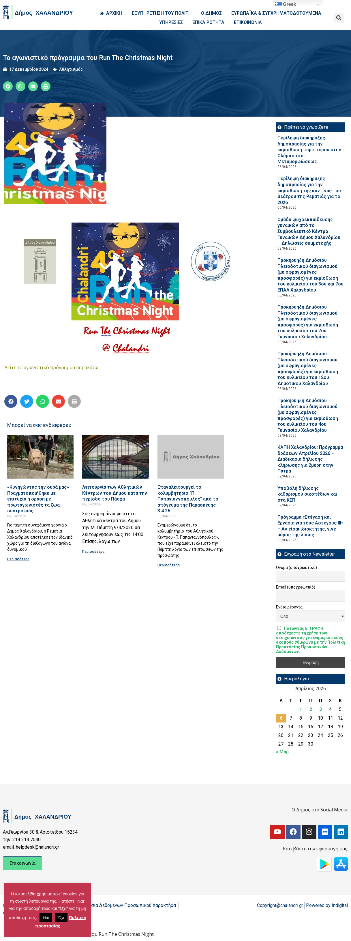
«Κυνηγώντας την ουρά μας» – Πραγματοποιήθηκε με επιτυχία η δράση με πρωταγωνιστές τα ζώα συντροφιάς (40, 499)
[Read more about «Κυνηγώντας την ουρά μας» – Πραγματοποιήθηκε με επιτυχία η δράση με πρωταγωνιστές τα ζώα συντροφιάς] (40, 457)
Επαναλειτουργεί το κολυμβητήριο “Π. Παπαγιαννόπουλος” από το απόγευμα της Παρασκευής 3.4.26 (187, 499)
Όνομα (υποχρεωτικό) (296, 567)
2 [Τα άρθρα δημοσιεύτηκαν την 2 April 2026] (310, 709)
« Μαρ (282, 752)
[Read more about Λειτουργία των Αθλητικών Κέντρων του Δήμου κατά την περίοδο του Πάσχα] (115, 457)
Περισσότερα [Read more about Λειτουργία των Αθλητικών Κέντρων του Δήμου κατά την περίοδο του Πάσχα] (93, 552)
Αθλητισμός (71, 69)
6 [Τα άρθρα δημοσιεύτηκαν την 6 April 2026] (281, 718)
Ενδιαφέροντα (289, 607)
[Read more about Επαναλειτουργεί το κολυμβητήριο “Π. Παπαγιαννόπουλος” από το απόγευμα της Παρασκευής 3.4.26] (190, 457)
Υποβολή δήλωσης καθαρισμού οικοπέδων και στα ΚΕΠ (307, 494)
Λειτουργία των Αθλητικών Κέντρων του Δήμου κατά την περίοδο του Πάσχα (114, 493)
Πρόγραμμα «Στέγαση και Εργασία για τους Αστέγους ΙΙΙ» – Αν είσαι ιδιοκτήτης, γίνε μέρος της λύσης (310, 526)
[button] (339, 18)
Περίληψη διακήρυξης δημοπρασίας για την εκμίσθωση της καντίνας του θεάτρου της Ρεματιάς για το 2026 (309, 190)
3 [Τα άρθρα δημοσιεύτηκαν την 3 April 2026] (320, 709)
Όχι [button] (61, 918)
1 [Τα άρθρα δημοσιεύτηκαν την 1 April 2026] (300, 709)
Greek (285, 4)
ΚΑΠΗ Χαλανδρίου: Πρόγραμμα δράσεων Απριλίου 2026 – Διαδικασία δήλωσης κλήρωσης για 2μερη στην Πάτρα (310, 459)
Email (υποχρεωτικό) (295, 587)
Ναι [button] (46, 918)
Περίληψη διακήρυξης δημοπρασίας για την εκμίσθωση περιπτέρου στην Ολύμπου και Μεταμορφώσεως (309, 149)
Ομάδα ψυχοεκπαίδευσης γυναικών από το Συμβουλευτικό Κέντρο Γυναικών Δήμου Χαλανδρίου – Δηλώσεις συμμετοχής (308, 231)
